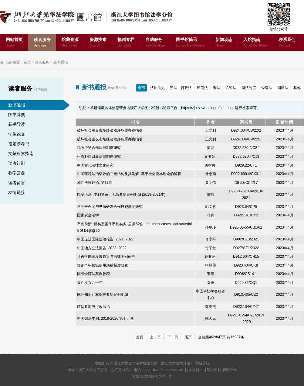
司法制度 (249, 88)
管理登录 (229, 370)
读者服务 (42, 42)
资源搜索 (98, 42)
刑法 (216, 88)
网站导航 (202, 363)
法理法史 (157, 88)
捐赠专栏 (125, 42)
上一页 (155, 337)
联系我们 (287, 42)
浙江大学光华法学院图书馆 (91, 17)
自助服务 (155, 42)
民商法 (202, 88)
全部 (141, 88)
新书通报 (60, 62)
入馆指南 (255, 42)
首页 (27, 62)
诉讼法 (230, 88)
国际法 (282, 88)
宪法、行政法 (181, 88)
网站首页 (14, 42)
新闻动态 (223, 42)
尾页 (188, 337)
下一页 (172, 337)
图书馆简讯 (190, 42)
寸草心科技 (212, 370)
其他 (297, 88)
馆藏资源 (70, 42)
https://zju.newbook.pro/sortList (206, 108)
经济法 (266, 88)
